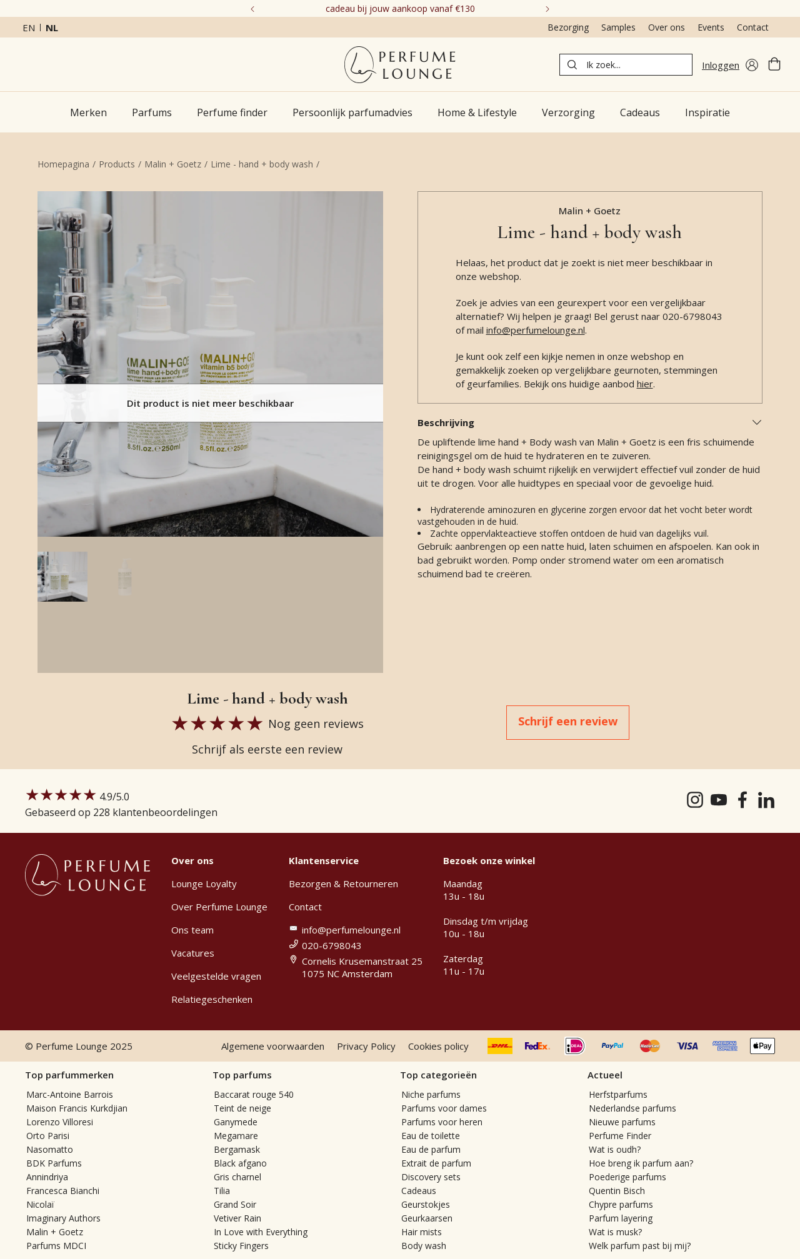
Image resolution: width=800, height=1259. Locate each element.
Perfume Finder (620, 1136)
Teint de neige (242, 1108)
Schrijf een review (568, 721)
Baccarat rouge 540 (254, 1094)
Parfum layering (620, 1218)
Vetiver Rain (237, 1218)
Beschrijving (590, 422)
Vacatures (192, 953)
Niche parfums (431, 1094)
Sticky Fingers (241, 1246)
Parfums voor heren (441, 1122)
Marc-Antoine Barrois (69, 1094)
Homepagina (63, 164)
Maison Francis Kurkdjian (77, 1108)
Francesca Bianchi (62, 1191)
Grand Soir (235, 1204)
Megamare (236, 1136)
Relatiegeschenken (211, 999)
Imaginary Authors (63, 1218)
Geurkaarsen (426, 1218)
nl (52, 27)
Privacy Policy (366, 1046)
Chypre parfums (621, 1204)
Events (711, 27)
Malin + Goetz (172, 164)
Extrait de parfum (436, 1163)
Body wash (423, 1246)
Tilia (222, 1191)
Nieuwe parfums (622, 1122)
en (28, 27)
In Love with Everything (261, 1232)
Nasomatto (49, 1149)
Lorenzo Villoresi (59, 1122)
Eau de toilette (430, 1136)
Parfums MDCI (56, 1246)
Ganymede (236, 1122)
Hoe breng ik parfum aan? (641, 1163)
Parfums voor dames (444, 1108)
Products (117, 164)
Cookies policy (438, 1046)
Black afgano (240, 1163)
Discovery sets (431, 1177)
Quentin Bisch (617, 1191)
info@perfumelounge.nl (535, 330)
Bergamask (237, 1149)
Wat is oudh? (615, 1149)
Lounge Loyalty (204, 883)
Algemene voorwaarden (272, 1046)
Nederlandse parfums (632, 1108)
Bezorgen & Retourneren (343, 883)
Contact (753, 27)
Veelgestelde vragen (216, 976)
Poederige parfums (627, 1177)
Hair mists (421, 1232)
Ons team (192, 929)
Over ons (666, 27)
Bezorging (568, 27)
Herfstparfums (618, 1094)
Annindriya (47, 1177)
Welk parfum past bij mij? (640, 1246)
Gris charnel (237, 1177)
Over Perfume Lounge (219, 906)
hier (645, 383)
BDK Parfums (54, 1163)
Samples (618, 27)
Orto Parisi (47, 1136)
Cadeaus (418, 1191)
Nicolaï (40, 1204)
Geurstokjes (425, 1204)
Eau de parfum (431, 1149)
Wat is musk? (615, 1232)
